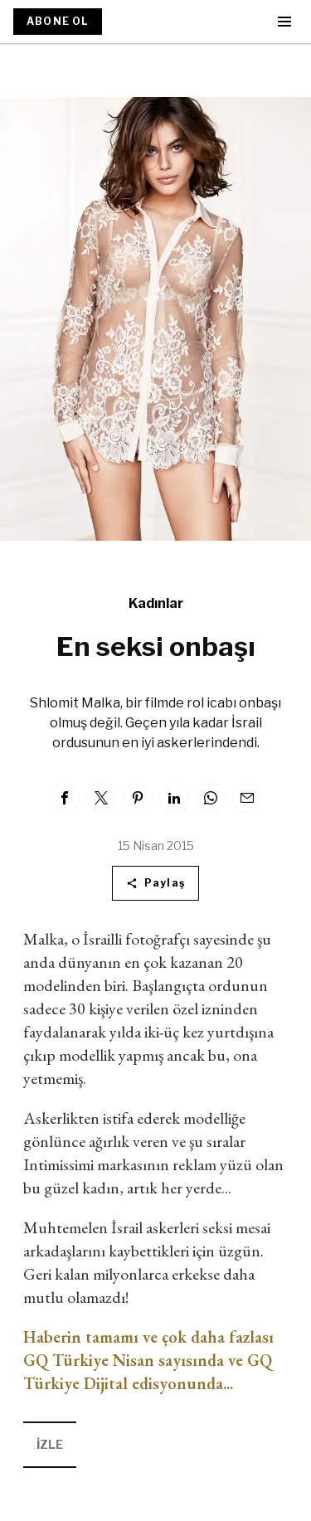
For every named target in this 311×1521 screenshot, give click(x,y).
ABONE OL (58, 21)
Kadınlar (156, 603)
